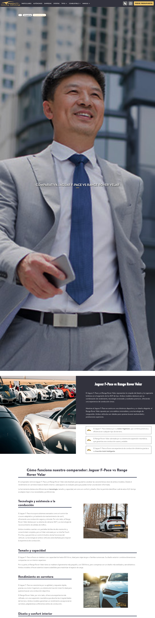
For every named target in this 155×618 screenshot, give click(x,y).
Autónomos (37, 3)
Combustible (74, 3)
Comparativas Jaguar (39, 15)
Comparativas (27, 15)
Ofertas (56, 3)
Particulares (26, 3)
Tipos (63, 3)
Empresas (47, 3)
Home (20, 15)
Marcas (85, 3)
